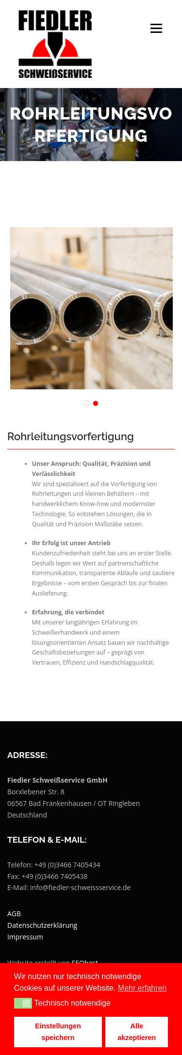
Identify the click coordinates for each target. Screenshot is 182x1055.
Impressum (25, 936)
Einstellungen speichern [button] (58, 1031)
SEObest (85, 962)
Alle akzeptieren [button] (136, 1031)
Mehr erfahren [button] (142, 988)
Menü (156, 28)
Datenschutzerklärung (42, 925)
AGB (14, 913)
